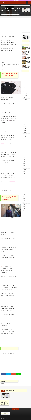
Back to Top (15, 409)
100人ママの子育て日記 (15, 0)
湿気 (23, 202)
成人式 (24, 173)
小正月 (24, 165)
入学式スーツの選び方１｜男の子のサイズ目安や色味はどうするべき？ (10, 65)
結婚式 (24, 208)
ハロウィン (24, 126)
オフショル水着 (25, 99)
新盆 (23, 179)
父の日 (24, 204)
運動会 (24, 212)
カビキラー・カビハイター (26, 105)
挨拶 (23, 175)
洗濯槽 (24, 200)
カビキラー (24, 103)
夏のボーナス (24, 163)
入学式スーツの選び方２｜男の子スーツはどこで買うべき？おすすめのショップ (10, 67)
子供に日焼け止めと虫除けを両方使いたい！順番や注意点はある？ (28, 48)
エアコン (24, 97)
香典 (23, 214)
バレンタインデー (25, 128)
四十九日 (24, 159)
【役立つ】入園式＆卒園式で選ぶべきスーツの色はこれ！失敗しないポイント (4, 403)
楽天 (1, 266)
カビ (23, 101)
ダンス (24, 124)
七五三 (24, 142)
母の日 (24, 194)
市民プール (24, 169)
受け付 (24, 157)
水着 (23, 196)
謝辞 (23, 210)
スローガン (24, 122)
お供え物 (24, 72)
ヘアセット (24, 132)
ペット (24, 134)
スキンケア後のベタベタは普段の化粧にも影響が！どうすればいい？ (28, 58)
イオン (24, 91)
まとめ (4, 69)
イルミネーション (25, 93)
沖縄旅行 (24, 198)
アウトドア (24, 89)
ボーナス (24, 140)
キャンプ (24, 107)
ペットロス (24, 136)
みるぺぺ (7, 418)
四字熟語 (24, 161)
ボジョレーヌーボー (25, 138)
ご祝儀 (24, 87)
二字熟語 (24, 144)
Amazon (4, 266)
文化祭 (24, 177)
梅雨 (23, 192)
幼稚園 (24, 171)
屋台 (23, 167)
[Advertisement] (15, 23)
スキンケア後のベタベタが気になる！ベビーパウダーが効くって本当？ (28, 53)
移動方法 (24, 206)
